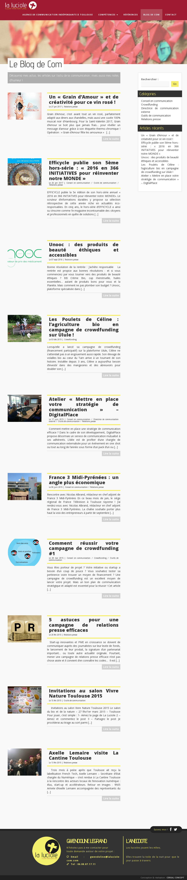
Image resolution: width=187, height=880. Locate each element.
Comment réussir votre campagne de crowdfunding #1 (84, 548)
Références (130, 14)
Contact (171, 14)
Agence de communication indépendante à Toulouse (57, 14)
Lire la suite (111, 138)
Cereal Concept (175, 877)
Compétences (108, 14)
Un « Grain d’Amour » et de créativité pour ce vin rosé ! (84, 99)
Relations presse (71, 106)
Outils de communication (105, 183)
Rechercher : (149, 79)
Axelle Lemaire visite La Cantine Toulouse (84, 755)
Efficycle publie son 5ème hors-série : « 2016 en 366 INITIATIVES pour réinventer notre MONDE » (84, 170)
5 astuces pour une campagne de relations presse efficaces (84, 624)
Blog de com (151, 14)
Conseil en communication (78, 183)
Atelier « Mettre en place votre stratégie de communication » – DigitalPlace (84, 407)
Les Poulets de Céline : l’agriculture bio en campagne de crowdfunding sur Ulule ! (84, 327)
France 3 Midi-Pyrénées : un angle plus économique (84, 480)
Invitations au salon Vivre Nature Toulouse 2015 (84, 693)
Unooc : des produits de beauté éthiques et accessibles (84, 249)
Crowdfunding (70, 339)
